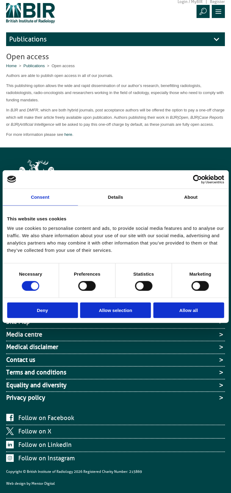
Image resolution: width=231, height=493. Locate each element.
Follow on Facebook (46, 418)
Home (11, 65)
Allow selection (115, 310)
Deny (42, 310)
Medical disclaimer (32, 347)
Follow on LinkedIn (45, 444)
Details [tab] (115, 196)
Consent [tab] (40, 196)
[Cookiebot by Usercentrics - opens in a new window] (197, 179)
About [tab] (191, 196)
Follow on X (34, 431)
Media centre (24, 334)
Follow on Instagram (46, 458)
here (68, 134)
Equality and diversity (36, 385)
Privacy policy (25, 397)
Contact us (20, 360)
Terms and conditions (36, 372)
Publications (28, 39)
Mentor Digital (43, 483)
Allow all (188, 310)
